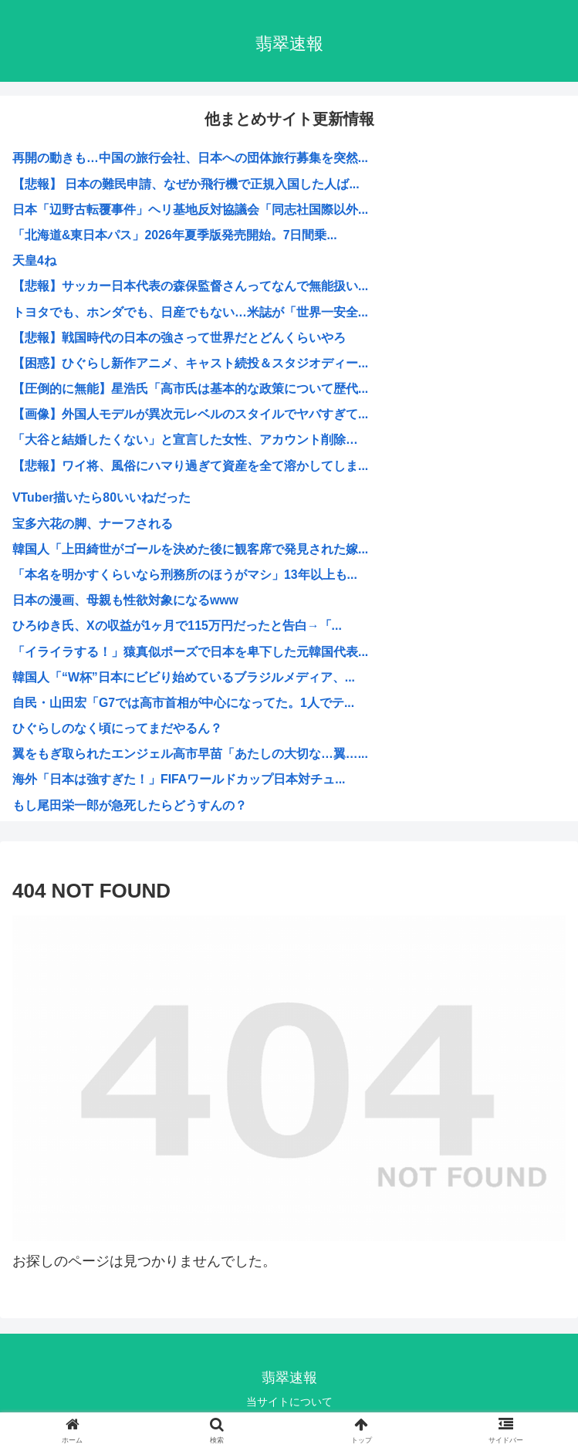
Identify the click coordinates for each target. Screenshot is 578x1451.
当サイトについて (289, 1401)
